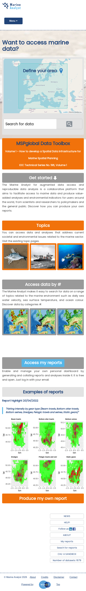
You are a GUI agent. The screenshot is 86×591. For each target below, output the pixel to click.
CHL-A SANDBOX (67, 554)
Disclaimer (59, 577)
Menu (12, 21)
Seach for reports (67, 547)
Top (58, 584)
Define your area (43, 71)
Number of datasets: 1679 (67, 560)
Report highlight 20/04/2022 (20, 400)
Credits (44, 577)
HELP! (67, 522)
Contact (73, 577)
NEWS (67, 516)
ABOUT (67, 535)
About (33, 577)
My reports (67, 541)
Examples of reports (43, 392)
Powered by (27, 584)
